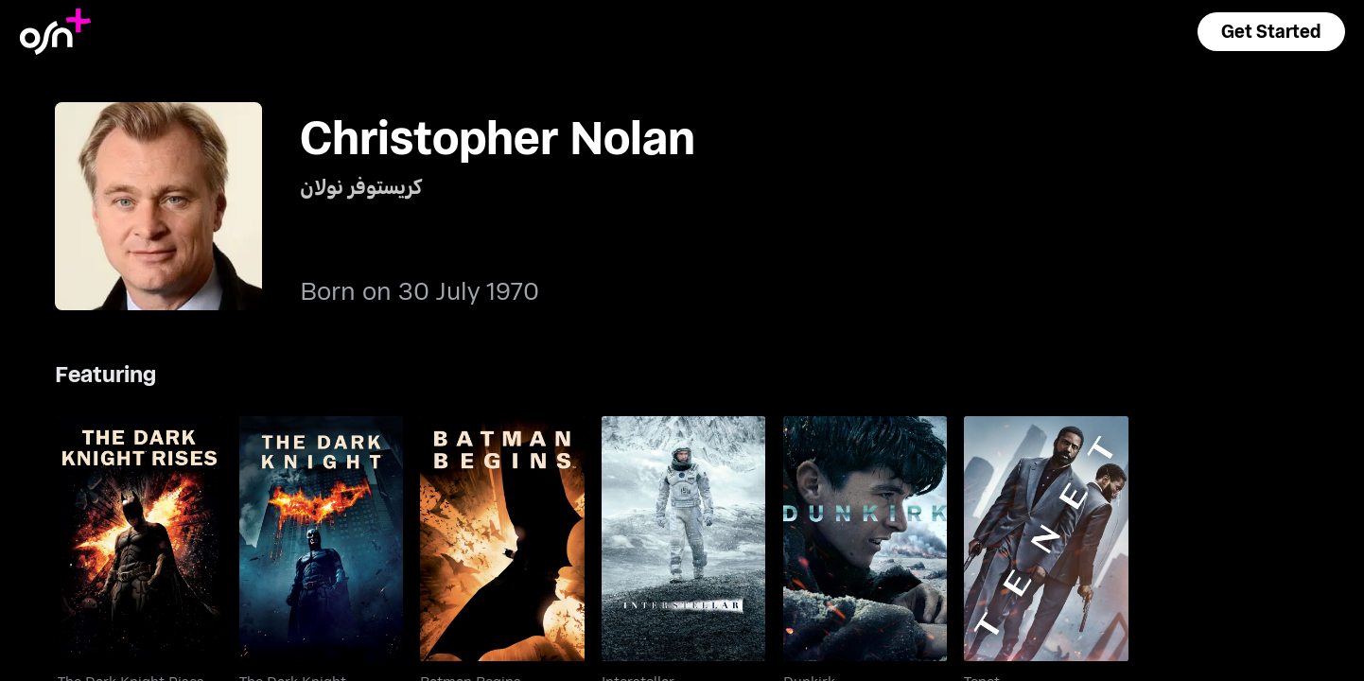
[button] (1271, 31)
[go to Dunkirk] (865, 539)
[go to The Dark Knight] (321, 539)
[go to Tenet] (1046, 539)
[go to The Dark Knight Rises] (139, 539)
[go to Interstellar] (683, 539)
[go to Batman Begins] (502, 539)
